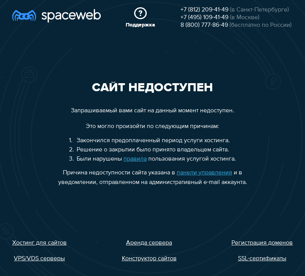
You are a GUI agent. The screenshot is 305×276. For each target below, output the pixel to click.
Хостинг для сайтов (39, 243)
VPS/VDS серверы (39, 259)
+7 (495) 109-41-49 (204, 18)
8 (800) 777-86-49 (204, 25)
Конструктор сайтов (149, 259)
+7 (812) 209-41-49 (204, 10)
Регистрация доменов (262, 243)
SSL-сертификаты (262, 259)
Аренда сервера (149, 243)
